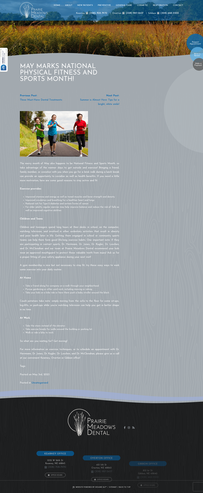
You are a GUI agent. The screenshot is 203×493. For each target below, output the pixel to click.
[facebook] (124, 427)
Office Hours (55, 490)
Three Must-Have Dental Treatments (41, 100)
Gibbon (152, 13)
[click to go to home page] (34, 10)
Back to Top (124, 487)
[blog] (133, 427)
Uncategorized (40, 382)
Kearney (80, 13)
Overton (116, 13)
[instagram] (129, 427)
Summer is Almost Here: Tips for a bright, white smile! (99, 102)
